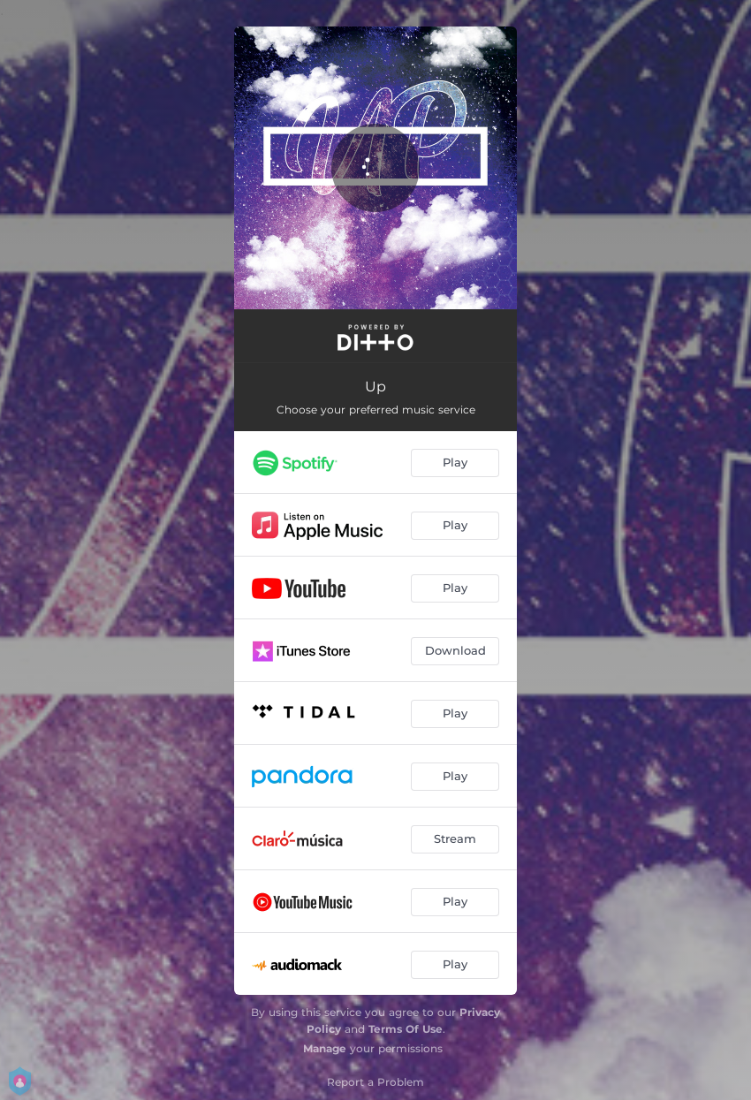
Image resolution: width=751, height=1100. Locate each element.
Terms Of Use (405, 1029)
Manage (324, 1048)
